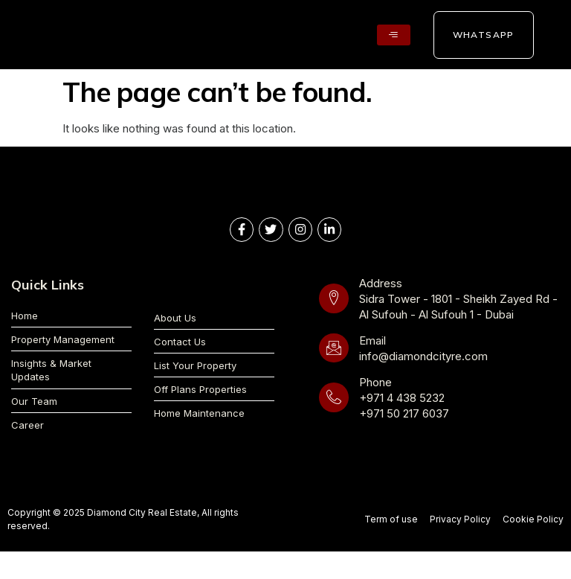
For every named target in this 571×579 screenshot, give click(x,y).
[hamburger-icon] (393, 34)
